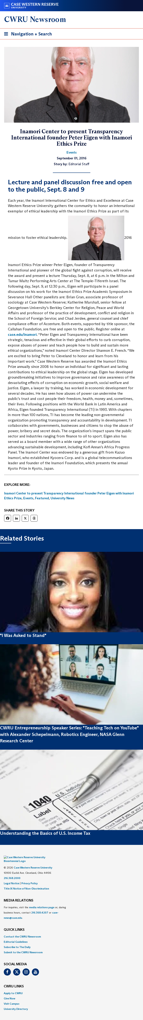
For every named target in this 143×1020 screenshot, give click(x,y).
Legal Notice (11, 877)
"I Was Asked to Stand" (23, 635)
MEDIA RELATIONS (18, 895)
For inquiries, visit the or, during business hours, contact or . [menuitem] (35, 907)
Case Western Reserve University (33, 862)
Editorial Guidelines (16, 936)
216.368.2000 (12, 872)
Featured (42, 498)
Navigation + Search (27, 34)
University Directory (16, 1003)
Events (28, 498)
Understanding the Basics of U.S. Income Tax (45, 833)
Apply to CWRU (13, 987)
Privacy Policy (29, 877)
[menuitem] (71, 931)
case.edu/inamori (22, 334)
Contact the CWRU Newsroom (22, 931)
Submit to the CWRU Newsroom (23, 946)
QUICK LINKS (14, 924)
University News (62, 498)
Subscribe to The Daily (17, 941)
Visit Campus (11, 998)
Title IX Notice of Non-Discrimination (26, 883)
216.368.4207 (39, 907)
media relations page (41, 901)
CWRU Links (14, 981)
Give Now (9, 992)
